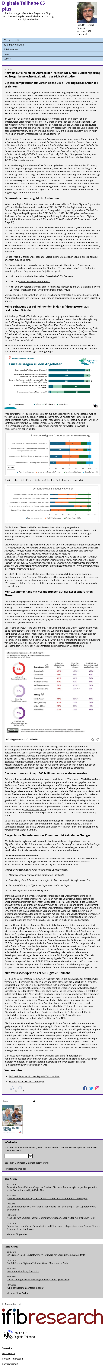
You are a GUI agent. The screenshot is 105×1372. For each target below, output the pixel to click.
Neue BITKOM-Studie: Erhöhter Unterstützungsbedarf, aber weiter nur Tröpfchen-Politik (51, 1217)
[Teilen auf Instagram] (97, 1088)
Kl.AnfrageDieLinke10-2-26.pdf (24, 1081)
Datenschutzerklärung (37, 1162)
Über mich (82, 34)
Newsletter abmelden (15, 1168)
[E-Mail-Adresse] (16, 1156)
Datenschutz (8, 1353)
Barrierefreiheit (10, 1363)
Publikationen (11, 49)
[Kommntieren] (20, 1088)
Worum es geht (11, 40)
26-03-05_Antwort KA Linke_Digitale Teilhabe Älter (34, 1076)
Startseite (7, 1348)
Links (6, 54)
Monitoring (71, 639)
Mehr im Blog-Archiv (17, 1234)
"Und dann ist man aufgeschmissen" (25, 1287)
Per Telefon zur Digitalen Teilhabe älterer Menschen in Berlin (37, 1263)
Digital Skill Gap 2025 (35, 809)
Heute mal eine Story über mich (23, 1271)
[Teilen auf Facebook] (85, 1088)
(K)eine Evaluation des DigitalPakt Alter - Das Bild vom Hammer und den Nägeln (47, 1198)
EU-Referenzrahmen (30, 286)
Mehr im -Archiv (17, 1293)
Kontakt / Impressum (13, 1358)
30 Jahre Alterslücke (14, 44)
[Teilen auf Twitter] (91, 1088)
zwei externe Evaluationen (52, 227)
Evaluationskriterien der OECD (34, 281)
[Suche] (17, 1101)
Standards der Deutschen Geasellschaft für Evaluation (46, 276)
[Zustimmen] (12, 1088)
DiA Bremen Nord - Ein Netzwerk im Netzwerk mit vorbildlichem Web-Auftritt (46, 1254)
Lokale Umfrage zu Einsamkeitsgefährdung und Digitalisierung (38, 1279)
